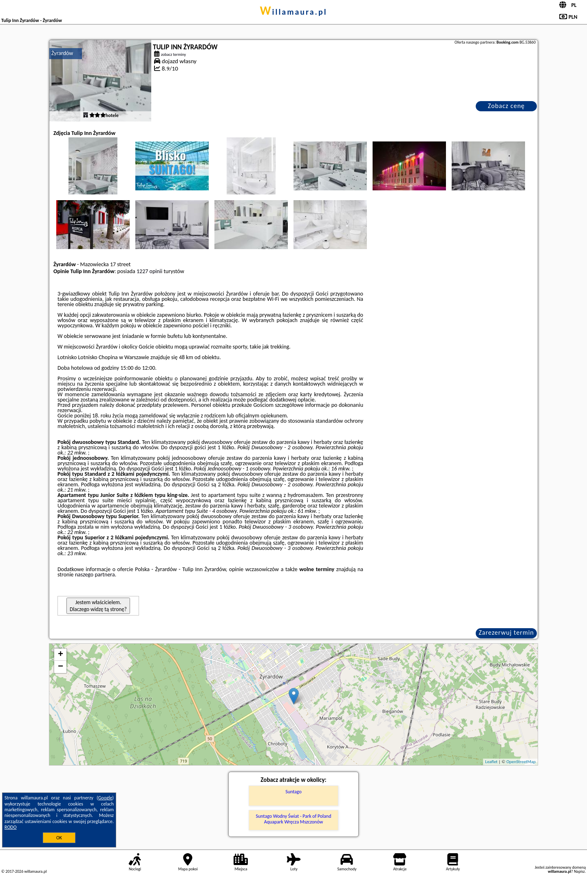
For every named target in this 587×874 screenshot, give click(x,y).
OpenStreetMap (521, 761)
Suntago (293, 792)
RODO (10, 827)
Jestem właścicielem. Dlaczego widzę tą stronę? (98, 606)
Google (105, 798)
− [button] (60, 667)
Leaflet (491, 761)
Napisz (579, 871)
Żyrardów (62, 53)
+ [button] (60, 655)
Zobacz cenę (506, 106)
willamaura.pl (293, 12)
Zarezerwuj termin (506, 632)
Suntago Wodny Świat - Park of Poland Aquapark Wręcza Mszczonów (293, 819)
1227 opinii (149, 271)
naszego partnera (95, 574)
